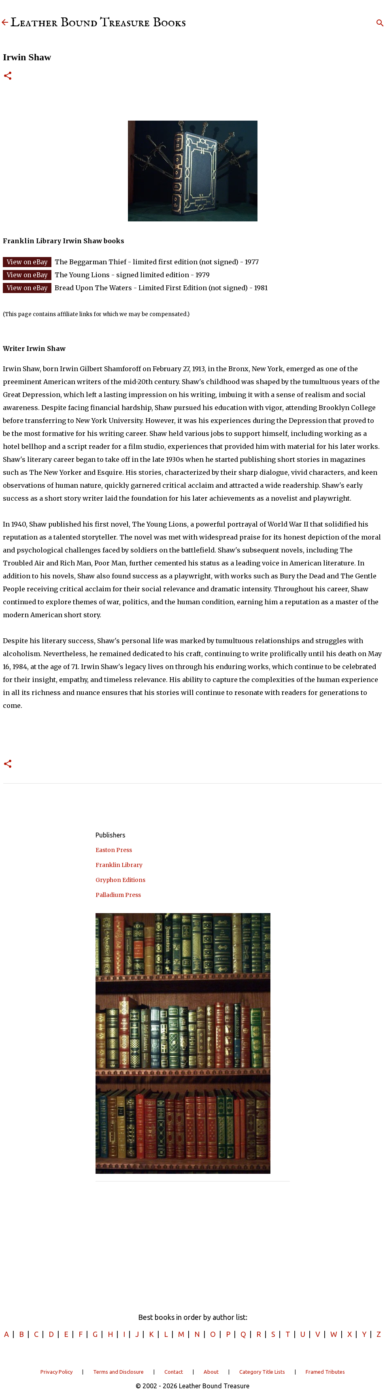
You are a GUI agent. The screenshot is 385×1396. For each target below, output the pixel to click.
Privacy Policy (56, 1372)
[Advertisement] (193, 1244)
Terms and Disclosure (118, 1372)
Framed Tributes (325, 1372)
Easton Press (114, 850)
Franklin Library (119, 865)
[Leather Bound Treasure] (5, 22)
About (211, 1372)
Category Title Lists (262, 1372)
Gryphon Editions (120, 880)
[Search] (380, 23)
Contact (173, 1372)
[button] (8, 76)
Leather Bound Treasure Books (98, 23)
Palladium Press (118, 895)
